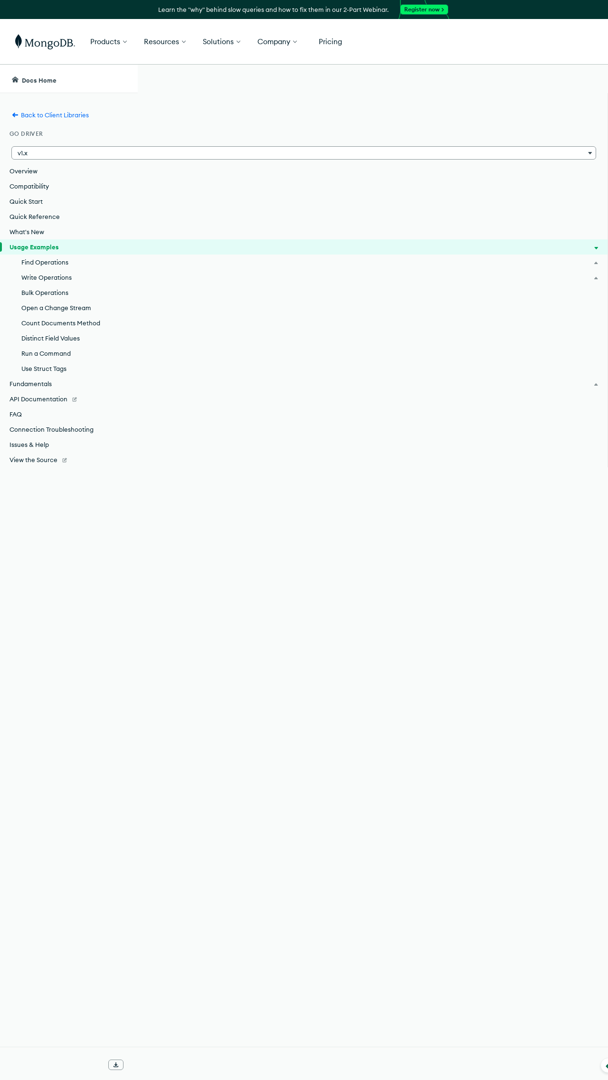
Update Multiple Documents (237, 809)
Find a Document (218, 724)
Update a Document (223, 792)
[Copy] (469, 552)
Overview (24, 171)
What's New (27, 232)
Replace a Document (224, 826)
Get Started (559, 42)
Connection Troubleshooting (52, 429)
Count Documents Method (60, 323)
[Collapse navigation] (137, 1065)
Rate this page (532, 132)
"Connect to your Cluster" (253, 397)
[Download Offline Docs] (116, 1065)
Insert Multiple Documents (234, 775)
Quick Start (26, 201)
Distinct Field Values (50, 338)
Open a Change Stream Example (246, 895)
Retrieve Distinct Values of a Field (247, 929)
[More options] (470, 132)
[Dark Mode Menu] (586, 78)
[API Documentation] (68, 399)
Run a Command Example (234, 946)
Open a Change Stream (56, 308)
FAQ (16, 414)
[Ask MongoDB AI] (546, 78)
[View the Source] (68, 459)
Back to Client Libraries (50, 115)
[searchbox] (313, 78)
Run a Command (46, 353)
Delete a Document (221, 843)
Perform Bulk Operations (231, 877)
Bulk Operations (44, 292)
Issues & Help (29, 444)
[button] (68, 153)
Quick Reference (35, 216)
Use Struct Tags (43, 368)
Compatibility (29, 186)
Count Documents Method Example (251, 912)
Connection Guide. (431, 471)
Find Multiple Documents (231, 741)
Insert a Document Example (237, 758)
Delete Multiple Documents (235, 860)
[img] (516, 150)
